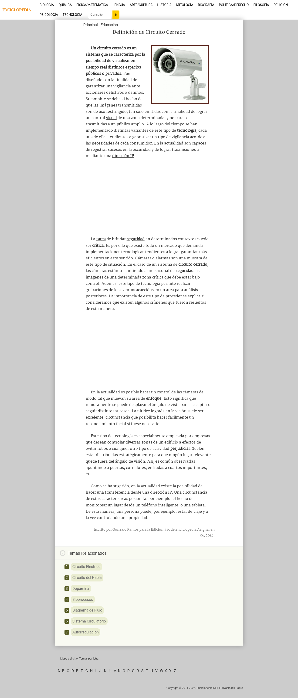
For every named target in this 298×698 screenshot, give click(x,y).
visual (111, 118)
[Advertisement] (149, 197)
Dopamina (80, 588)
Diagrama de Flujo (87, 610)
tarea (101, 239)
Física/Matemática (92, 5)
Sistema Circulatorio (89, 621)
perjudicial (180, 449)
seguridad (136, 239)
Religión (281, 5)
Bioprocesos (82, 599)
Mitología (184, 5)
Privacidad (227, 688)
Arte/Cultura (141, 5)
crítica (98, 246)
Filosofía (261, 5)
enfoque (153, 398)
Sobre (239, 688)
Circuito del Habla (87, 577)
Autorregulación (85, 632)
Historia (164, 5)
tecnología (186, 130)
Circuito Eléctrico (86, 566)
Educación (109, 25)
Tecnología (72, 15)
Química (65, 5)
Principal (90, 25)
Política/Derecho (234, 5)
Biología (47, 5)
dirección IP (123, 156)
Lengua (119, 5)
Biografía (206, 5)
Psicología (49, 15)
